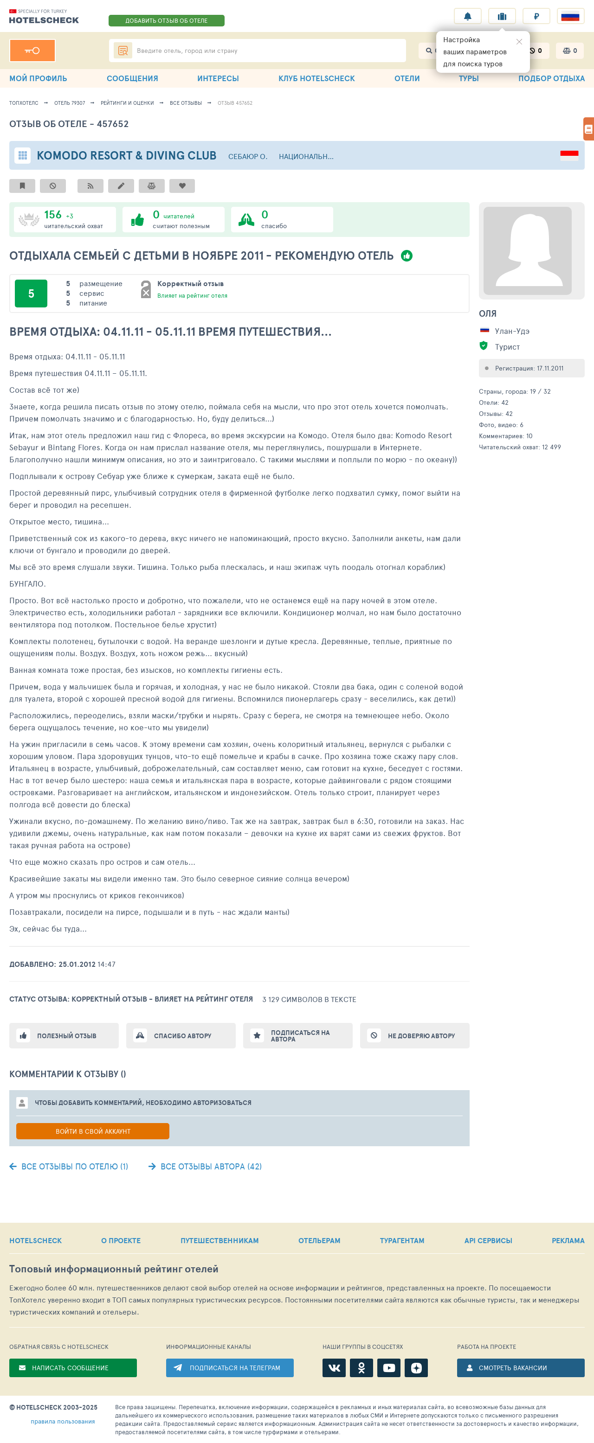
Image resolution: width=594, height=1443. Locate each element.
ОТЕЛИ (407, 78)
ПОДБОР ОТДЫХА (551, 78)
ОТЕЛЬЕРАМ (319, 1240)
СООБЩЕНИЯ (132, 78)
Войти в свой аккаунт (93, 1131)
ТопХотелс (24, 102)
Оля (488, 313)
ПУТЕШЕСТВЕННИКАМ (220, 1240)
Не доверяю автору (421, 1036)
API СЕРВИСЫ (488, 1240)
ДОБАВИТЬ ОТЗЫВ (166, 20)
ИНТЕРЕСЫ (218, 78)
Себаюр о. (248, 156)
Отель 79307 (69, 102)
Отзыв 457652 (235, 102)
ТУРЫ (469, 78)
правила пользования (63, 1421)
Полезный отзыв (67, 1036)
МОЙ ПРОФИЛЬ (38, 78)
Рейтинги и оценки (127, 102)
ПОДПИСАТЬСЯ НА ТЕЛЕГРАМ (235, 1367)
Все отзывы (186, 102)
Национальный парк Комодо (309, 156)
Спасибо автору (182, 1036)
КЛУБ (316, 78)
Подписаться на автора (300, 1036)
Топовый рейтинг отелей (114, 1269)
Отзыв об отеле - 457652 (69, 123)
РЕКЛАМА (568, 1240)
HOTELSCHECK (35, 1240)
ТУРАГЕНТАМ (402, 1240)
